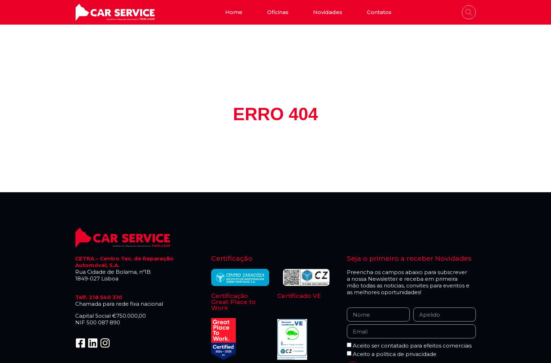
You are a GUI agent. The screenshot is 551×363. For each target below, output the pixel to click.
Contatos (379, 12)
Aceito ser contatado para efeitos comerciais (412, 346)
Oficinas (278, 12)
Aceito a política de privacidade (394, 354)
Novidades (327, 12)
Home (233, 12)
